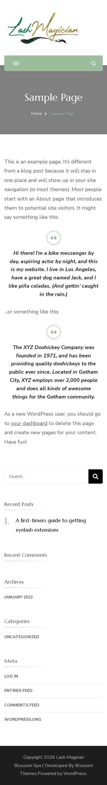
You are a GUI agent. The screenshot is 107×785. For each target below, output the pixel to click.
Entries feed (18, 690)
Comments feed (21, 705)
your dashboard (29, 423)
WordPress (74, 773)
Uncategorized (21, 637)
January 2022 (18, 597)
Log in (11, 676)
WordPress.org (22, 719)
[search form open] (93, 63)
